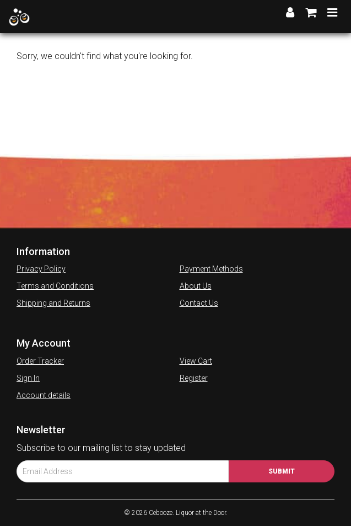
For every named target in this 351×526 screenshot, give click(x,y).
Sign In (28, 378)
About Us (196, 285)
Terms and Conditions (55, 285)
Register (194, 378)
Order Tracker (40, 361)
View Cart (196, 361)
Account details (44, 395)
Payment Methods (211, 268)
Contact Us (199, 303)
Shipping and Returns (53, 303)
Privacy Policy (41, 268)
